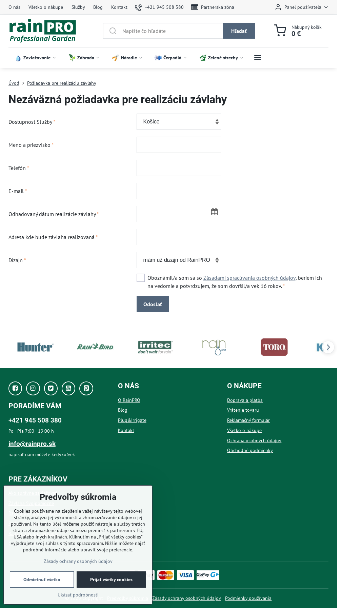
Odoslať (152, 304)
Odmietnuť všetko (41, 579)
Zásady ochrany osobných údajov (186, 598)
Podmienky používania (248, 598)
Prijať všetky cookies (111, 579)
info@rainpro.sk (32, 444)
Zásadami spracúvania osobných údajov (249, 277)
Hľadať (239, 30)
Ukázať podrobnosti (78, 595)
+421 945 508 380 (35, 420)
